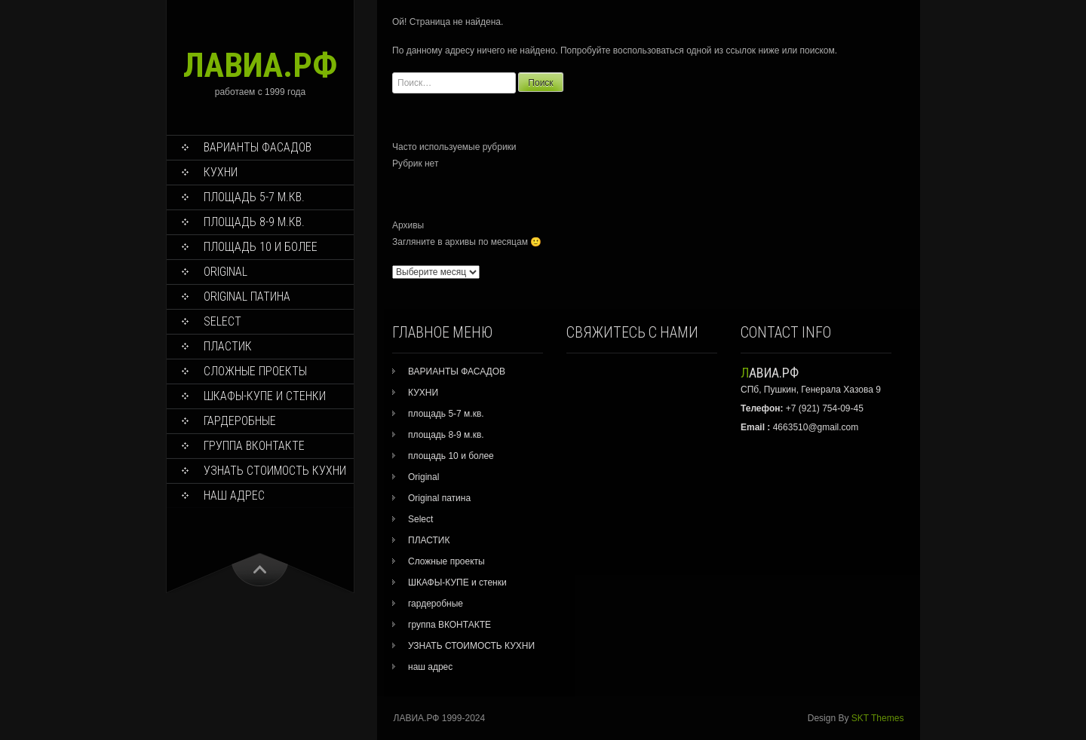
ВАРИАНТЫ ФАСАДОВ (257, 147)
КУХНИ (221, 172)
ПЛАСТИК (228, 346)
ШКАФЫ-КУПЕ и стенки (265, 396)
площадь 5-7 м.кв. (254, 197)
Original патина (247, 296)
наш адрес (234, 495)
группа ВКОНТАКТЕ (254, 446)
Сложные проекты (255, 371)
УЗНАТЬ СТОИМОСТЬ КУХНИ (275, 470)
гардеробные (240, 421)
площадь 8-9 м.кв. (254, 222)
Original (225, 272)
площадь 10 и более (261, 247)
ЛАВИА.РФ (260, 65)
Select (222, 321)
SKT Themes (877, 718)
